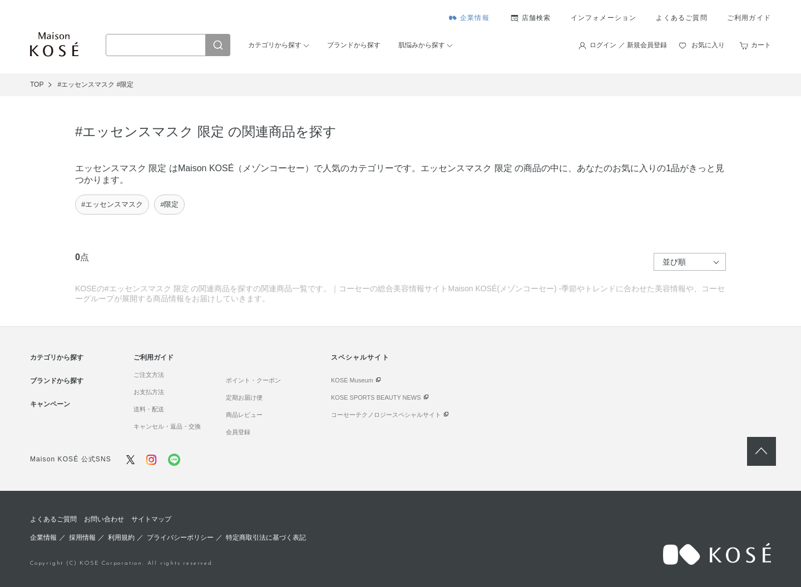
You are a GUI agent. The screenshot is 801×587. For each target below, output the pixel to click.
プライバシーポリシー (180, 537)
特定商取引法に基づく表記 (266, 537)
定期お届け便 (244, 397)
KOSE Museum (352, 380)
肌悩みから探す (421, 45)
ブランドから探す (353, 45)
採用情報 (82, 537)
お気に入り (708, 45)
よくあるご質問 (681, 18)
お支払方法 (149, 392)
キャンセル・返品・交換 (167, 426)
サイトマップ (151, 519)
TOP (36, 84)
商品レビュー (244, 414)
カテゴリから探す (274, 45)
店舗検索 (536, 18)
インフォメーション (604, 18)
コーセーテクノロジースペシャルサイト (386, 414)
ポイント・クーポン (253, 380)
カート (761, 45)
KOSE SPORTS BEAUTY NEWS (376, 397)
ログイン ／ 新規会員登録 (628, 45)
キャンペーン (50, 404)
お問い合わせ (104, 519)
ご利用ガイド (749, 18)
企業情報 (475, 18)
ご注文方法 (149, 374)
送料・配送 (149, 409)
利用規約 (121, 537)
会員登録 (238, 432)
